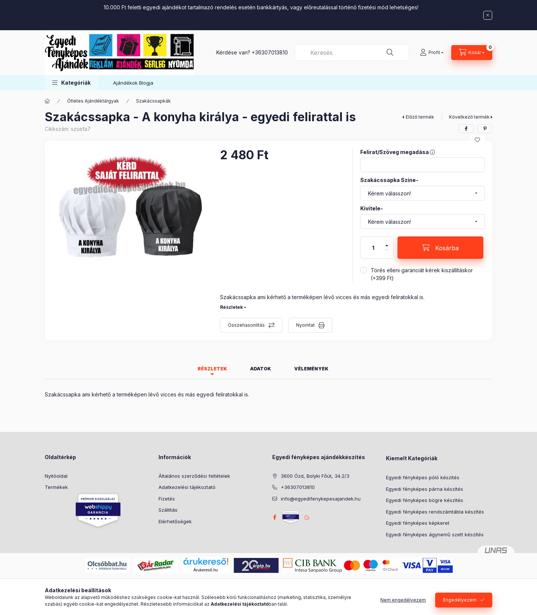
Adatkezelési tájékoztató (187, 487)
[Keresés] (390, 53)
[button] (71, 82)
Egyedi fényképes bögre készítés (424, 500)
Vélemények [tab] (311, 368)
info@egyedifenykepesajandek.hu (321, 499)
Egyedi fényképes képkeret (417, 523)
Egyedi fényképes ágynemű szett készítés (435, 534)
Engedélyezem (460, 604)
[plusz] (387, 242)
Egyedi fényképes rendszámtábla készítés (435, 512)
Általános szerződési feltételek (194, 476)
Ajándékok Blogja (133, 83)
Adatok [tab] (260, 368)
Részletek (231, 307)
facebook (274, 517)
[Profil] (431, 52)
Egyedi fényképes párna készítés (424, 489)
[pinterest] (484, 128)
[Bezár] (487, 15)
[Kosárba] (440, 247)
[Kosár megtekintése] (471, 52)
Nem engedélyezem (403, 604)
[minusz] (387, 253)
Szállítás (168, 510)
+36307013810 (270, 52)
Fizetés (166, 499)
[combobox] (351, 52)
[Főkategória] (47, 101)
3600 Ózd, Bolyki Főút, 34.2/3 (315, 476)
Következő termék (469, 117)
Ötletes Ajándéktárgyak (93, 101)
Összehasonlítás (246, 325)
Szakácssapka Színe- (389, 180)
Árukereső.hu (206, 570)
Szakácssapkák (153, 101)
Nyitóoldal (56, 476)
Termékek (56, 487)
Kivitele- (371, 208)
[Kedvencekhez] (477, 139)
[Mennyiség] (373, 247)
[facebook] (466, 128)
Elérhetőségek (175, 521)
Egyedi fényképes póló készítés (422, 477)
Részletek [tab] (212, 368)
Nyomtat (305, 325)
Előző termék (420, 117)
